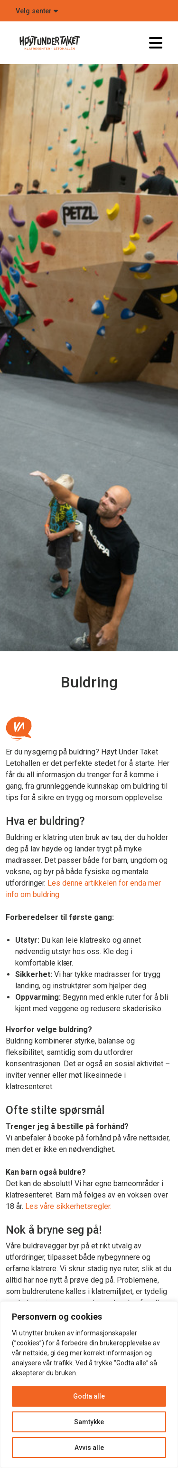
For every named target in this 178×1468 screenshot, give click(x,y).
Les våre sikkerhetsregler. (68, 1206)
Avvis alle (89, 1447)
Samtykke (89, 1422)
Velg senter (37, 11)
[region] (89, 1384)
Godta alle (89, 1396)
